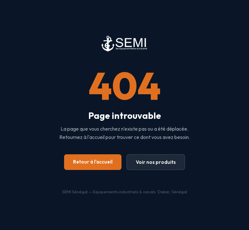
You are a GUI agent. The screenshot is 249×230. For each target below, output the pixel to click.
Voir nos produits (156, 162)
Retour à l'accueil (93, 162)
